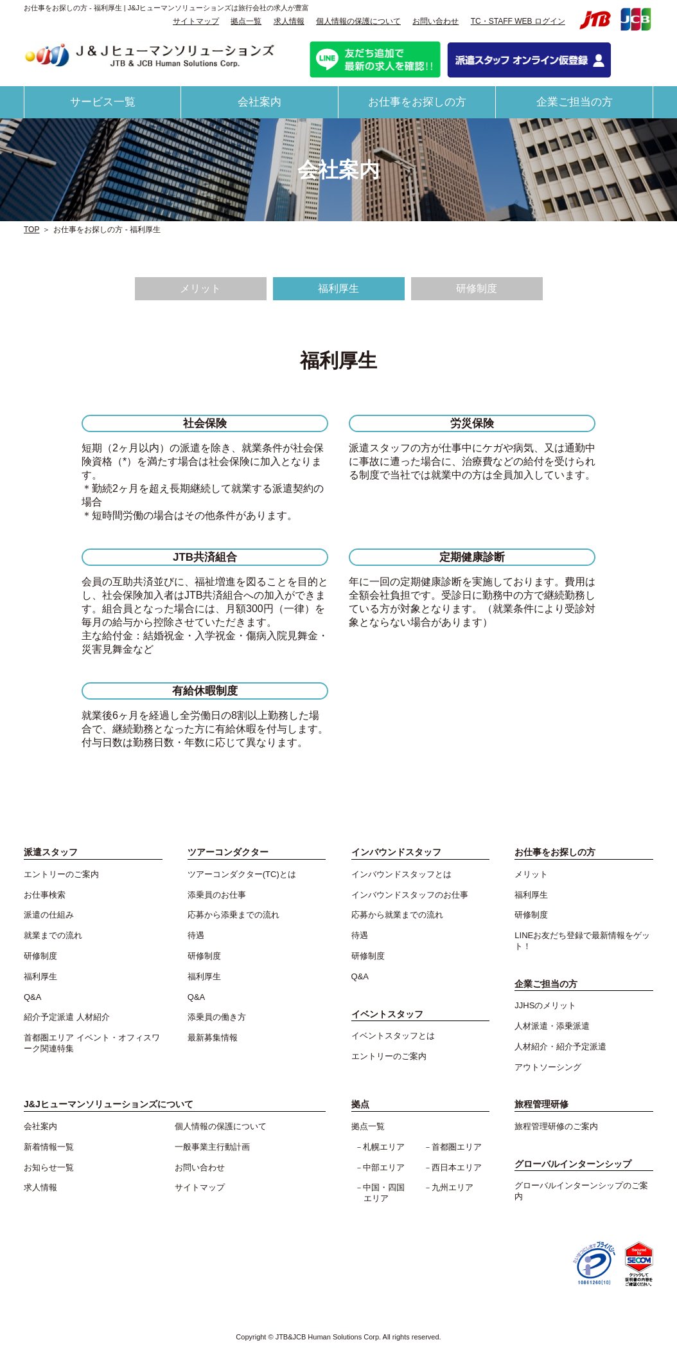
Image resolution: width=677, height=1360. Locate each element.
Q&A (32, 997)
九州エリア (452, 1187)
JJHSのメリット (545, 1005)
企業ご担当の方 (574, 102)
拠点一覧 (246, 21)
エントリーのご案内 (61, 874)
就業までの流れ (53, 935)
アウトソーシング (547, 1067)
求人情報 (289, 21)
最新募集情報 (213, 1037)
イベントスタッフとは (393, 1035)
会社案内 (259, 102)
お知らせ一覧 (49, 1167)
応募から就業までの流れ (397, 915)
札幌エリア (384, 1147)
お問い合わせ (435, 21)
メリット (200, 288)
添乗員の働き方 (217, 1017)
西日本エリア (457, 1167)
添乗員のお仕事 (217, 895)
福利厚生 (338, 288)
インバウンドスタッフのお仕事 (409, 895)
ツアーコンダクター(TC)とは (242, 874)
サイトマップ (196, 21)
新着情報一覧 (49, 1147)
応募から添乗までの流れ (233, 915)
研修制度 (476, 288)
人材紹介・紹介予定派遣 (560, 1046)
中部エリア (384, 1167)
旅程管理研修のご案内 (556, 1126)
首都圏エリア (457, 1147)
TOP (31, 229)
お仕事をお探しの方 (417, 102)
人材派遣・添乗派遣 (552, 1026)
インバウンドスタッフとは (401, 874)
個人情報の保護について (358, 21)
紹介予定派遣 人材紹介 (67, 1017)
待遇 (196, 935)
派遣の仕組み (49, 915)
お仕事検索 (45, 895)
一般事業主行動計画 (212, 1147)
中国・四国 (388, 1193)
